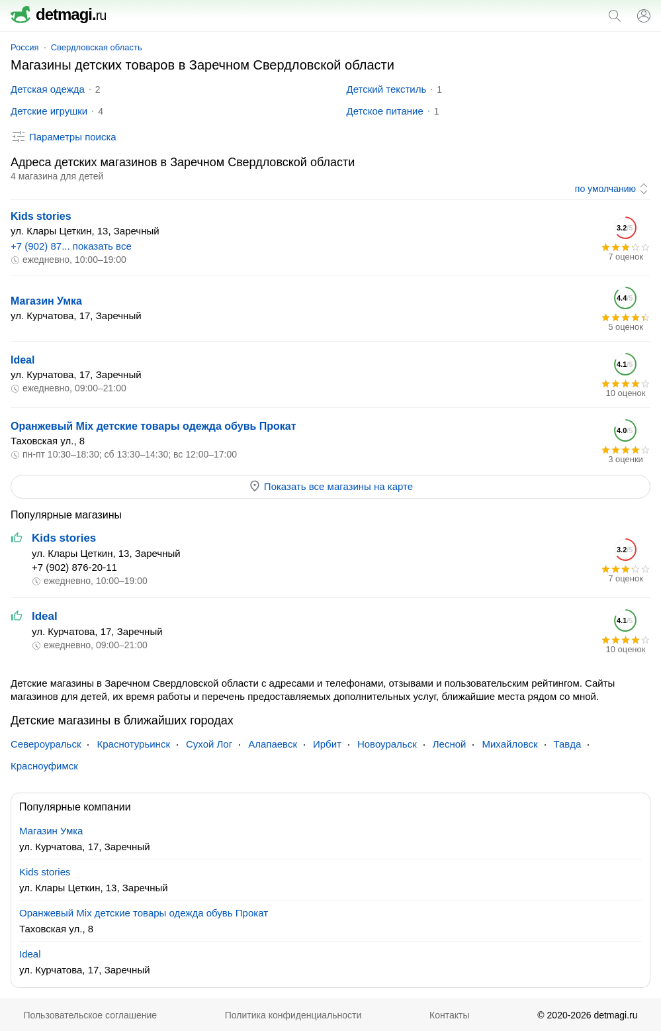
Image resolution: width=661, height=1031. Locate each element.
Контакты (449, 1015)
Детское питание (385, 111)
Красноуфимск (44, 765)
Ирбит (327, 744)
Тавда (568, 744)
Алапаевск (272, 744)
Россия (25, 47)
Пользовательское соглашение (90, 1015)
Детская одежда (48, 89)
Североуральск (46, 744)
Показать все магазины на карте (330, 486)
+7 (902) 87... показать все (71, 246)
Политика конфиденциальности (293, 1015)
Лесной (449, 744)
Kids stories (41, 216)
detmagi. (58, 14)
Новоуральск (387, 744)
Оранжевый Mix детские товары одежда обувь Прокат (153, 426)
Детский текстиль (387, 89)
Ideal (22, 360)
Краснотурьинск (133, 744)
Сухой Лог (209, 744)
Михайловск (509, 744)
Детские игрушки (49, 111)
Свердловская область (96, 47)
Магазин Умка (46, 301)
